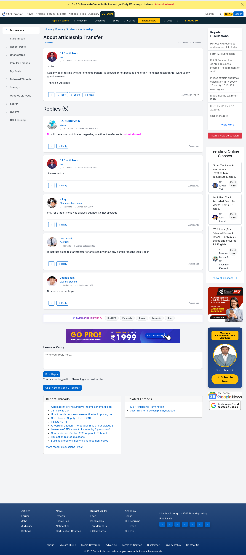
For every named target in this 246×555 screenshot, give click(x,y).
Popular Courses (58, 20)
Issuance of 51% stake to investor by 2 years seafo (81, 429)
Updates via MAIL (18, 95)
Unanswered (15, 54)
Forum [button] (51, 13)
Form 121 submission (222, 53)
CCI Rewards (98, 531)
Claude (142, 318)
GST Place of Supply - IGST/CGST (71, 418)
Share (75, 94)
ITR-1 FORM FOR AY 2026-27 (222, 107)
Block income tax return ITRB (224, 97)
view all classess (225, 278)
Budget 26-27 (98, 511)
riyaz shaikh (67, 238)
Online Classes (225, 153)
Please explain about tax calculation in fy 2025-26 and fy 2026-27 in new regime (224, 83)
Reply (61, 94)
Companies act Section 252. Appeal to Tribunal (79, 433)
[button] (220, 13)
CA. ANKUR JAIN (70, 121)
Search (12, 103)
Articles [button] (40, 13)
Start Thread (15, 38)
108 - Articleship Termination (147, 406)
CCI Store (107, 13)
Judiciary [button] (93, 13)
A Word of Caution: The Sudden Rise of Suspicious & (82, 425)
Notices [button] (73, 13)
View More (229, 124)
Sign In (238, 14)
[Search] (211, 14)
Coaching (98, 20)
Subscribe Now (225, 379)
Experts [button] (61, 13)
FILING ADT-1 (59, 421)
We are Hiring (68, 545)
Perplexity (127, 318)
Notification (63, 526)
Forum (25, 516)
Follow (89, 94)
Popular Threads (17, 63)
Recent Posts (15, 46)
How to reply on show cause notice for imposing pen (82, 414)
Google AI (156, 318)
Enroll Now (233, 184)
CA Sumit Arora (69, 53)
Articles (25, 511)
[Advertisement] (123, 480)
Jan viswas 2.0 (60, 410)
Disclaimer (153, 545)
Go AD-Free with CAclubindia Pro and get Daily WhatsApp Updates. (120, 4)
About (50, 545)
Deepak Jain (67, 277)
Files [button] (83, 13)
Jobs (167, 20)
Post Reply (51, 374)
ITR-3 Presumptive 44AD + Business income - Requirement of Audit (225, 66)
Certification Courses (68, 531)
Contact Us (192, 545)
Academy (80, 20)
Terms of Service (132, 545)
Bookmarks (97, 521)
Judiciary (26, 526)
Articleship (48, 43)
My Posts (13, 71)
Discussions (14, 30)
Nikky (63, 199)
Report (196, 95)
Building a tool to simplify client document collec (79, 440)
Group (130, 526)
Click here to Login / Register (62, 387)
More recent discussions (60, 446)
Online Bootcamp (149, 20)
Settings (12, 87)
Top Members (98, 526)
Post (80, 446)
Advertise (111, 545)
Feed (93, 516)
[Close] (242, 4)
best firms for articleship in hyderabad (152, 410)
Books (114, 20)
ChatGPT (111, 318)
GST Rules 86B (219, 116)
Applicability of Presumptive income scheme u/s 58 (81, 406)
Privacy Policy (173, 545)
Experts (60, 516)
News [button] (30, 13)
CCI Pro (129, 20)
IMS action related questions (68, 436)
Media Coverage (91, 545)
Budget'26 (191, 20)
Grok (169, 318)
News (59, 511)
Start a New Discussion (225, 135)
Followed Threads (18, 79)
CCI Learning (15, 120)
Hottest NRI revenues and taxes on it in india (223, 45)
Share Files (62, 521)
